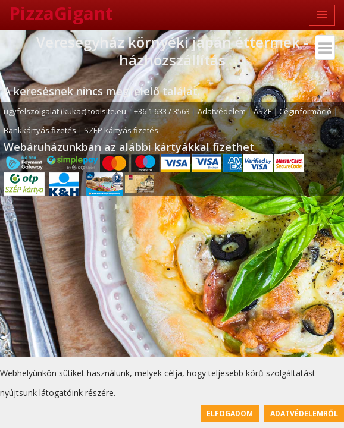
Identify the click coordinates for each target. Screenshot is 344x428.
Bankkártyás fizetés (40, 130)
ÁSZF (262, 111)
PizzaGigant (61, 13)
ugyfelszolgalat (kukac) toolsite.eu (65, 111)
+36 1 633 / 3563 (162, 111)
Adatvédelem (222, 111)
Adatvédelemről (304, 413)
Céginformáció (305, 111)
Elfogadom (230, 413)
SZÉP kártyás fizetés (121, 130)
